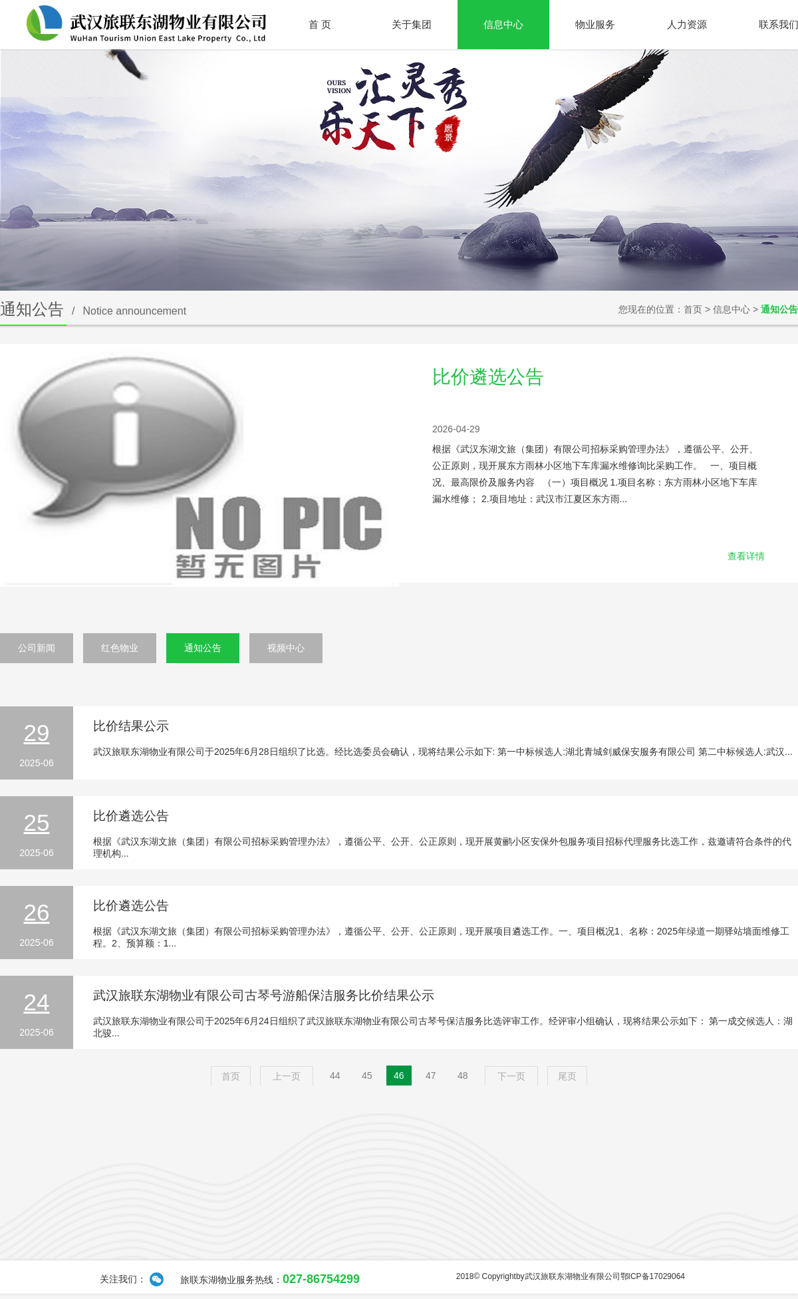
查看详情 (746, 556)
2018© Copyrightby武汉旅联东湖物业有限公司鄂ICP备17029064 (570, 1276)
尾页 (567, 1076)
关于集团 (412, 24)
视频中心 (286, 648)
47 (431, 1075)
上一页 (287, 1076)
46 (399, 1075)
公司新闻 (36, 648)
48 (463, 1075)
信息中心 (503, 24)
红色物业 (119, 648)
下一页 (511, 1076)
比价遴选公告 (488, 376)
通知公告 (202, 648)
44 (335, 1075)
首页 (693, 309)
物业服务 (595, 24)
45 (367, 1075)
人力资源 (687, 24)
